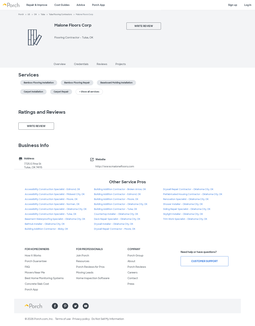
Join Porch (82, 255)
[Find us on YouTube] (86, 306)
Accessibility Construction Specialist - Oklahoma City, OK (56, 209)
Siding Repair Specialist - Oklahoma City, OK (186, 209)
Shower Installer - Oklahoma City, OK (183, 204)
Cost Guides (61, 5)
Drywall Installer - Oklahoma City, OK (113, 224)
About (131, 261)
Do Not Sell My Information (108, 319)
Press (131, 283)
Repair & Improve (36, 5)
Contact (133, 278)
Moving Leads (84, 272)
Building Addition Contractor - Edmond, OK (117, 194)
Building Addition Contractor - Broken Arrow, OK (120, 189)
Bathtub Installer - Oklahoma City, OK (45, 224)
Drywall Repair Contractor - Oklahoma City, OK (188, 189)
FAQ (27, 266)
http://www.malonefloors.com (114, 166)
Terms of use (63, 319)
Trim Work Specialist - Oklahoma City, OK (185, 219)
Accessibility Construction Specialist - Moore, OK (51, 199)
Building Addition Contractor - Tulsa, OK (115, 209)
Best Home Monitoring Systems (44, 278)
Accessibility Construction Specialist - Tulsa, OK (50, 214)
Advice (80, 5)
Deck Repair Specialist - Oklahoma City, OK (117, 219)
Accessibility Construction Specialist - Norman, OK (52, 204)
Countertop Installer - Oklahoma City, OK (116, 214)
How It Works (33, 255)
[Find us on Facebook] (55, 306)
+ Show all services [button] (89, 91)
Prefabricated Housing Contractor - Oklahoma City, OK (192, 194)
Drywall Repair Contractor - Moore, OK (114, 229)
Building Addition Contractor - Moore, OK (116, 199)
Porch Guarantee (36, 261)
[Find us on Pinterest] (65, 306)
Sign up (232, 5)
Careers (132, 272)
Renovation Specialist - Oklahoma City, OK (186, 199)
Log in (247, 5)
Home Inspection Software (92, 278)
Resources (82, 261)
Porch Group (135, 255)
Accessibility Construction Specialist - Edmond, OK (52, 189)
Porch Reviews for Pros (90, 266)
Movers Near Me (35, 272)
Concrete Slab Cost (37, 283)
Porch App (98, 5)
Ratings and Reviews (42, 112)
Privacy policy (81, 319)
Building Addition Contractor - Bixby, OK (46, 229)
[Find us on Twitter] (75, 306)
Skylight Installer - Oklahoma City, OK (183, 214)
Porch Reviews (137, 266)
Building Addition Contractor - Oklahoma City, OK (120, 204)
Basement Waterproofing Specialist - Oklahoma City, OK (55, 219)
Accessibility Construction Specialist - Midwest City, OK (55, 194)
